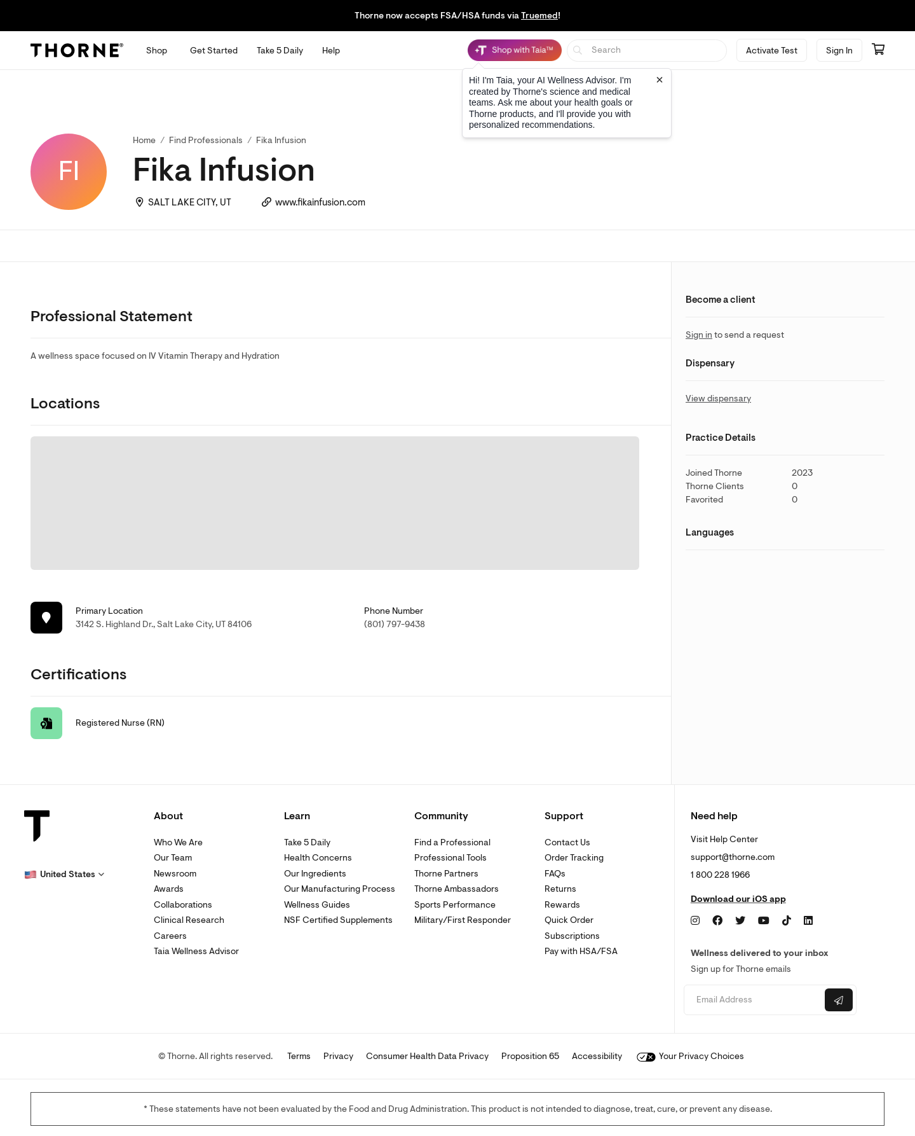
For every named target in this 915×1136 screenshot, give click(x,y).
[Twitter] (740, 921)
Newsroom (175, 873)
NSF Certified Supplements (338, 920)
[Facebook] (717, 921)
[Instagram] (695, 921)
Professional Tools (450, 857)
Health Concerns (318, 857)
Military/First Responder (462, 920)
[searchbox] (647, 50)
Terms (299, 1056)
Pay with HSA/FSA (581, 951)
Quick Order (569, 920)
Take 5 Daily (307, 842)
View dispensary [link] (718, 398)
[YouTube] (763, 921)
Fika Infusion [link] (281, 140)
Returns (560, 888)
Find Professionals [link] (206, 140)
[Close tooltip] (659, 79)
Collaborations (183, 904)
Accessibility (597, 1056)
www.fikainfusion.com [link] (320, 203)
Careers (170, 936)
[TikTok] (786, 921)
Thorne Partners (446, 873)
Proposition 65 (530, 1056)
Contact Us (567, 842)
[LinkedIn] (808, 921)
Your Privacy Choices (690, 1056)
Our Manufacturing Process (339, 888)
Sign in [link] (699, 334)
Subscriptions (572, 936)
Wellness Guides (317, 904)
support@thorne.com (733, 857)
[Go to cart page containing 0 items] (878, 50)
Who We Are (178, 842)
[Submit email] (839, 999)
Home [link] (144, 140)
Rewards (562, 904)
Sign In (839, 50)
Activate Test (771, 50)
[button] (64, 875)
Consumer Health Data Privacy (427, 1056)
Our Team (173, 857)
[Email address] (753, 1000)
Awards (169, 888)
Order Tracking (574, 857)
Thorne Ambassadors (456, 888)
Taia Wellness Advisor (196, 951)
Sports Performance (455, 904)
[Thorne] (76, 50)
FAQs (555, 873)
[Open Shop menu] (156, 51)
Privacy (338, 1056)
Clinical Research (189, 920)
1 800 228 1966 (720, 874)
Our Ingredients (315, 873)
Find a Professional (452, 842)
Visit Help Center (724, 839)
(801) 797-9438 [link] (394, 624)
